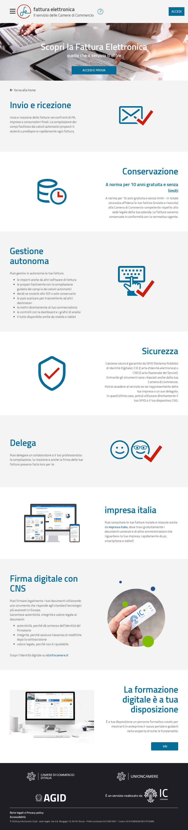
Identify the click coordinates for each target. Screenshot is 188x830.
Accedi (177, 11)
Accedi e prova (94, 70)
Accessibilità (18, 817)
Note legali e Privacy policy (27, 812)
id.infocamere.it (57, 655)
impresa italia (118, 527)
